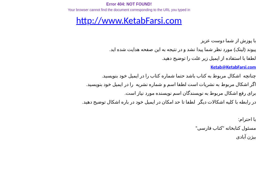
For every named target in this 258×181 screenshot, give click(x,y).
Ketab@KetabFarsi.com (233, 67)
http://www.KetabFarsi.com (129, 20)
